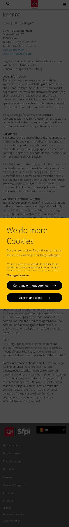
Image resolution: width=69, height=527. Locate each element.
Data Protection (50, 255)
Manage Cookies (18, 275)
